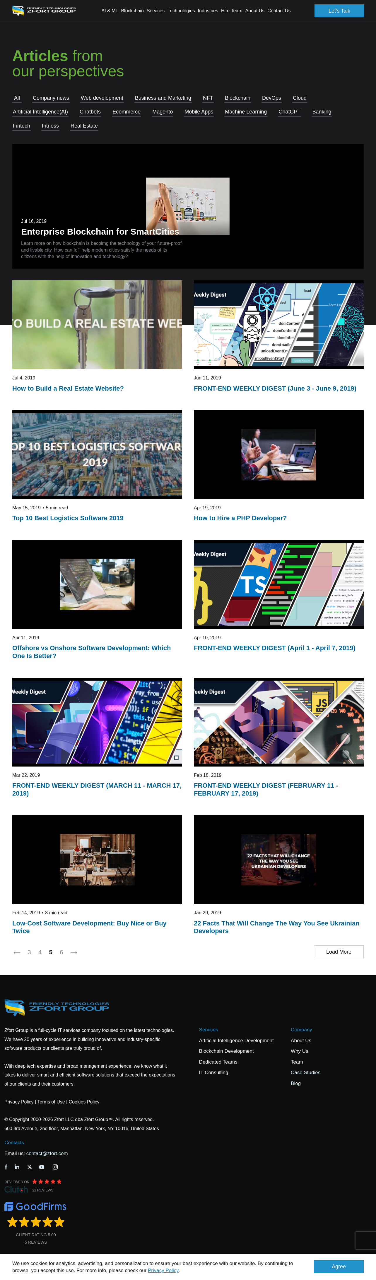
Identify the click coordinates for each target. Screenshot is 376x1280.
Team (297, 1062)
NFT (208, 98)
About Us (301, 1040)
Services (208, 1030)
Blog (296, 1083)
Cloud (300, 98)
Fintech (21, 126)
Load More (338, 952)
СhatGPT (289, 112)
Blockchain (237, 98)
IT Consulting (213, 1072)
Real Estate (84, 126)
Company (301, 1030)
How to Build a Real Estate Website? (68, 388)
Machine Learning (246, 112)
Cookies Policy (84, 1101)
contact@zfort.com (47, 1153)
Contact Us (278, 10)
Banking (321, 112)
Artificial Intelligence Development (236, 1040)
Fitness (50, 126)
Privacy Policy (163, 1270)
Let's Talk (339, 11)
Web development (102, 98)
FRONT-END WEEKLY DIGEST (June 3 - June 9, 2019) (275, 388)
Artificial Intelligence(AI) (40, 112)
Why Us (299, 1051)
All (17, 98)
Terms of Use (51, 1101)
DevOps (271, 98)
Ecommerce (126, 112)
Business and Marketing (163, 98)
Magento (162, 112)
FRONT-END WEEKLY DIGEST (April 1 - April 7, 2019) (275, 648)
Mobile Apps (198, 112)
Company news (51, 98)
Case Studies (305, 1072)
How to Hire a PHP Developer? (240, 518)
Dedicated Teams (218, 1062)
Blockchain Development (226, 1051)
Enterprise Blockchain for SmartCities (100, 231)
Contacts (14, 1142)
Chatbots (90, 112)
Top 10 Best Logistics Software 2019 (68, 518)
